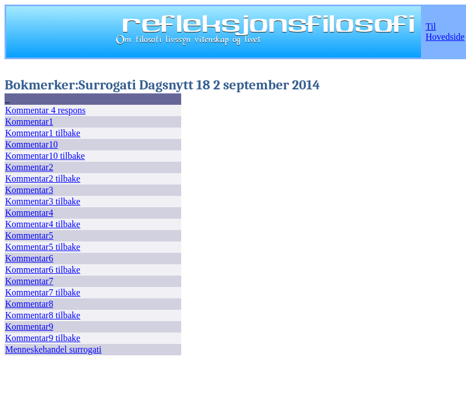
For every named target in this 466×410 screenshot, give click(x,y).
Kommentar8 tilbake (42, 315)
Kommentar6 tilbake (42, 269)
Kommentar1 (29, 121)
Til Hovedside (445, 32)
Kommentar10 (31, 144)
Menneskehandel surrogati (53, 349)
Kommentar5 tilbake (42, 247)
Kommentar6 (29, 258)
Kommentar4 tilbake (42, 224)
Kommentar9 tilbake (42, 338)
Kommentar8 (29, 304)
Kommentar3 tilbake (42, 201)
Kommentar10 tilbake (45, 156)
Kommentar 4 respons (45, 110)
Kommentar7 (29, 281)
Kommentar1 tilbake (42, 133)
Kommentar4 (29, 213)
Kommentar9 (29, 326)
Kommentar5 (29, 235)
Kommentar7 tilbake (42, 292)
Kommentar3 (29, 190)
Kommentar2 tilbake (42, 178)
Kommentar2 (29, 167)
